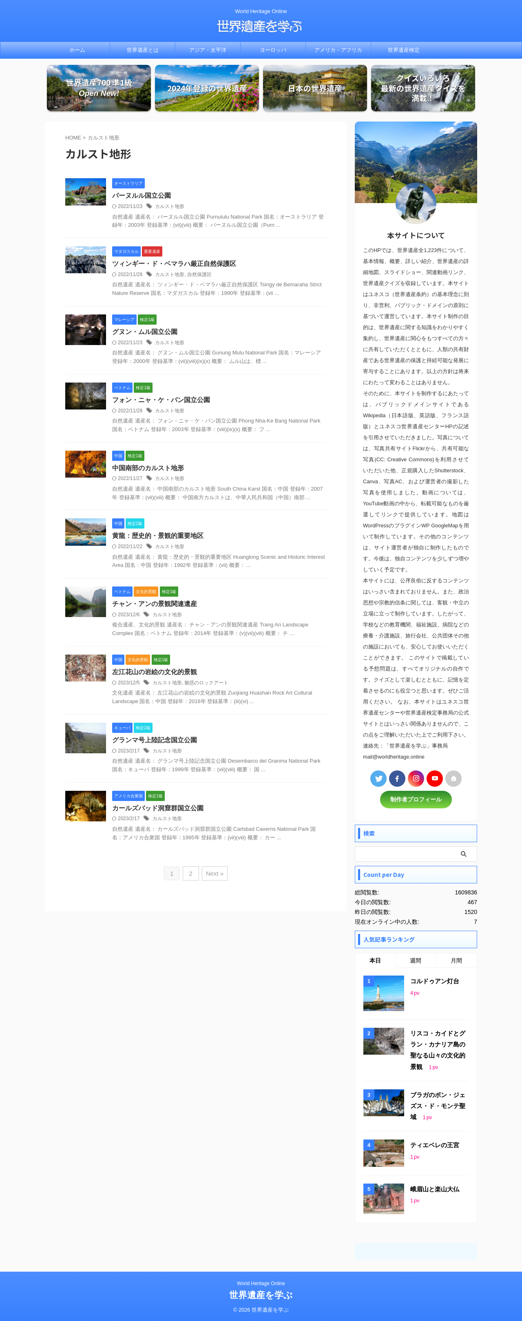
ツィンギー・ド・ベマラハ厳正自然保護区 (174, 264)
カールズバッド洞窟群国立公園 (157, 808)
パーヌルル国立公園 (141, 196)
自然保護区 (199, 275)
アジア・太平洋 (207, 50)
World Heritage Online (261, 1283)
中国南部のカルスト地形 (148, 468)
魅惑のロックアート (206, 683)
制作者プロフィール (416, 800)
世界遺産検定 (404, 50)
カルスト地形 (169, 207)
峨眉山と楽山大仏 (434, 1188)
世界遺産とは (143, 50)
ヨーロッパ (273, 50)
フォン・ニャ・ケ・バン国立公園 (161, 400)
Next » (214, 874)
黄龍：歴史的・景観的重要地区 (157, 536)
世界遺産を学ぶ (261, 1295)
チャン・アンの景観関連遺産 (154, 604)
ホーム (77, 50)
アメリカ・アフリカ (338, 50)
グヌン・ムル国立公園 (144, 332)
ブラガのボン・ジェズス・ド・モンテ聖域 (437, 1105)
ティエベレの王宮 (434, 1144)
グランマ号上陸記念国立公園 (154, 740)
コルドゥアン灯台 (434, 981)
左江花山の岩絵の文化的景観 (154, 672)
